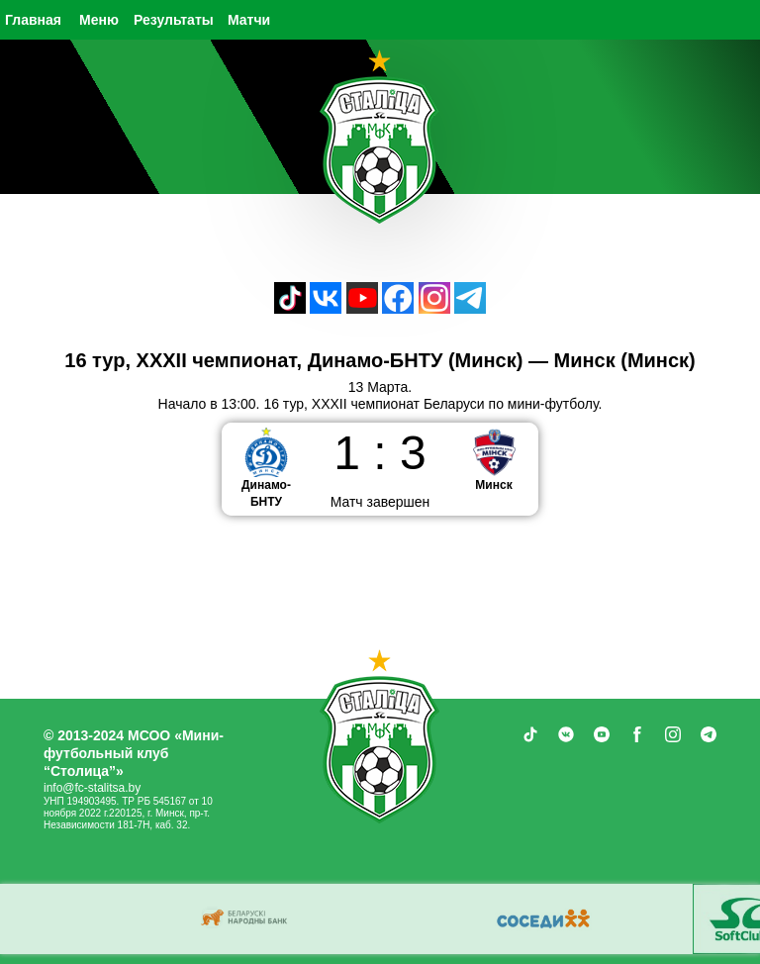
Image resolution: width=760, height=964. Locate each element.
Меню (99, 20)
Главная (33, 20)
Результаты (174, 20)
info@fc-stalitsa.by (92, 788)
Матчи (249, 20)
